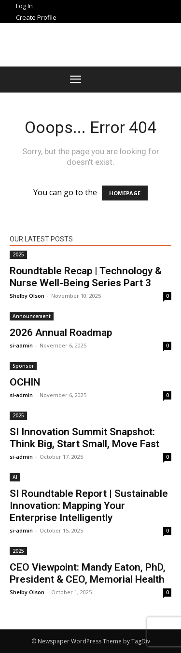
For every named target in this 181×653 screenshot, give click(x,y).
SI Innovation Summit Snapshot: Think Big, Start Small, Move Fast (84, 438)
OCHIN (25, 382)
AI (15, 477)
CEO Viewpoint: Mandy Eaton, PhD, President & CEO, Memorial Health (88, 573)
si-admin (21, 345)
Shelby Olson (27, 295)
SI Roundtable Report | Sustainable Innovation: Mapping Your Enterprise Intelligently (89, 505)
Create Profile (36, 17)
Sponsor (23, 365)
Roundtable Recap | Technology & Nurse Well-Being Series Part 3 (86, 277)
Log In (24, 5)
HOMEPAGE (124, 193)
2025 (18, 254)
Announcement (32, 316)
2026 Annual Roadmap (61, 332)
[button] (75, 80)
